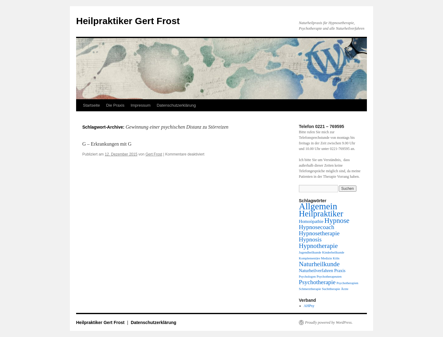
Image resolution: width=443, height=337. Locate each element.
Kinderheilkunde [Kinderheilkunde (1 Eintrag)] (333, 252)
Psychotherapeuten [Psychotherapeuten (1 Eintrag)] (329, 276)
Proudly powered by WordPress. (329, 322)
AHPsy (309, 306)
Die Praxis (115, 105)
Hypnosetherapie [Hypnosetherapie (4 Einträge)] (319, 233)
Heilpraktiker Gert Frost (128, 21)
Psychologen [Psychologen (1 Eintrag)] (307, 276)
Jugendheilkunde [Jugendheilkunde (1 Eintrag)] (310, 252)
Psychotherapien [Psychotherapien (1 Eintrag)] (347, 283)
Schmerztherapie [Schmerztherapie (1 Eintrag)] (310, 289)
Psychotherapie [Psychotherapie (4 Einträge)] (317, 282)
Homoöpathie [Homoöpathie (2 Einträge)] (311, 221)
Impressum (140, 105)
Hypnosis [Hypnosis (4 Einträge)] (310, 239)
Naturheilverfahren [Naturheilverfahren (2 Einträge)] (316, 270)
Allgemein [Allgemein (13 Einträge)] (318, 206)
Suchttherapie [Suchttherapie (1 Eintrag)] (331, 289)
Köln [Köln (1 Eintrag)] (336, 258)
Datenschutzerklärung (176, 105)
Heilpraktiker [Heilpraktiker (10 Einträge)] (321, 213)
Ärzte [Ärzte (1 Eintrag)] (344, 289)
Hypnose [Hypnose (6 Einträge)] (337, 220)
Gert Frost (153, 154)
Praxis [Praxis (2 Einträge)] (340, 270)
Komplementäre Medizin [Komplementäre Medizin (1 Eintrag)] (315, 258)
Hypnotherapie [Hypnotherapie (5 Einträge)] (318, 246)
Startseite (91, 105)
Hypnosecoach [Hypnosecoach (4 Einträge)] (316, 227)
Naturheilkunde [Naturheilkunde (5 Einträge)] (319, 264)
